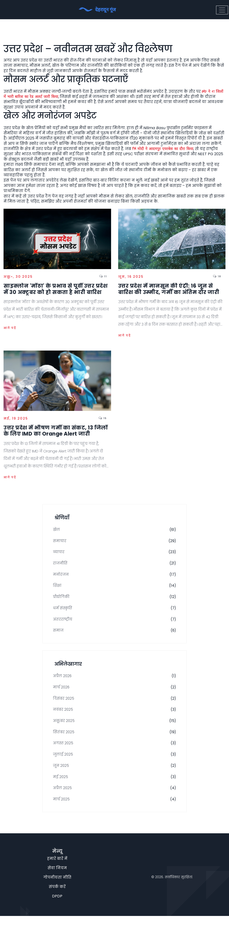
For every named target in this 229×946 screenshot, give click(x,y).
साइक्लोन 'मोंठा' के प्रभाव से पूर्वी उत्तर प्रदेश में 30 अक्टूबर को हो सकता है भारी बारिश (56, 289)
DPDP (57, 926)
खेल (114, 530)
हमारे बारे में (57, 888)
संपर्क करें (57, 916)
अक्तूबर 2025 (114, 740)
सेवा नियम (57, 898)
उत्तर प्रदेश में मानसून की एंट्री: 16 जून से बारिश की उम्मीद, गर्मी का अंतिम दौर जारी (168, 289)
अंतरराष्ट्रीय (114, 630)
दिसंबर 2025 (114, 715)
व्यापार (114, 555)
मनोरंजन (114, 580)
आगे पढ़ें (10, 328)
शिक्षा (114, 593)
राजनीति (114, 568)
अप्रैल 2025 (114, 815)
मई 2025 (114, 803)
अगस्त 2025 (114, 765)
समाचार (114, 543)
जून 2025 (114, 790)
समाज (114, 642)
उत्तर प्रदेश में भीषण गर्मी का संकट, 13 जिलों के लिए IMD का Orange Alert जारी (56, 431)
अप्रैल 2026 (114, 691)
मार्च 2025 (114, 827)
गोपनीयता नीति (57, 907)
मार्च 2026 (114, 703)
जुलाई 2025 (114, 778)
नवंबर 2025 (114, 728)
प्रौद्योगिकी (114, 605)
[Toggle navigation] (222, 9)
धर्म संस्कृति (114, 618)
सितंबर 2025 (114, 753)
